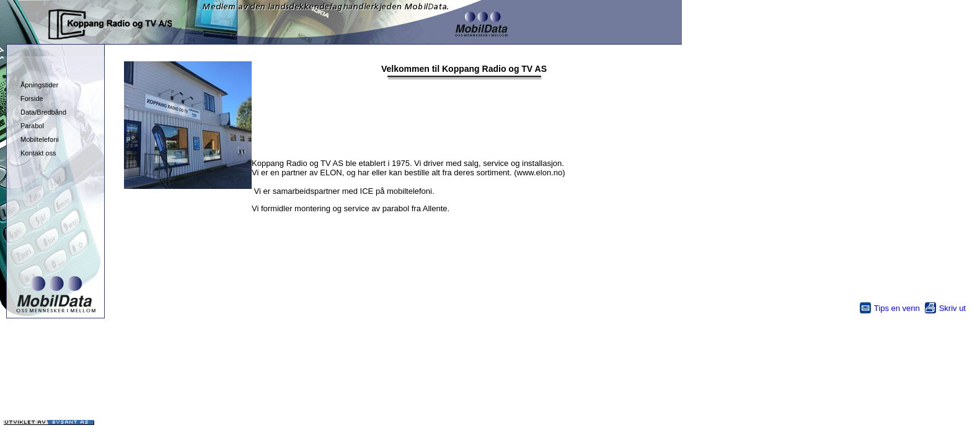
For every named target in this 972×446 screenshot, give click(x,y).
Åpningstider (39, 85)
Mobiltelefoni (39, 139)
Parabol (32, 125)
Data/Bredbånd (43, 112)
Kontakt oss (38, 153)
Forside (31, 98)
